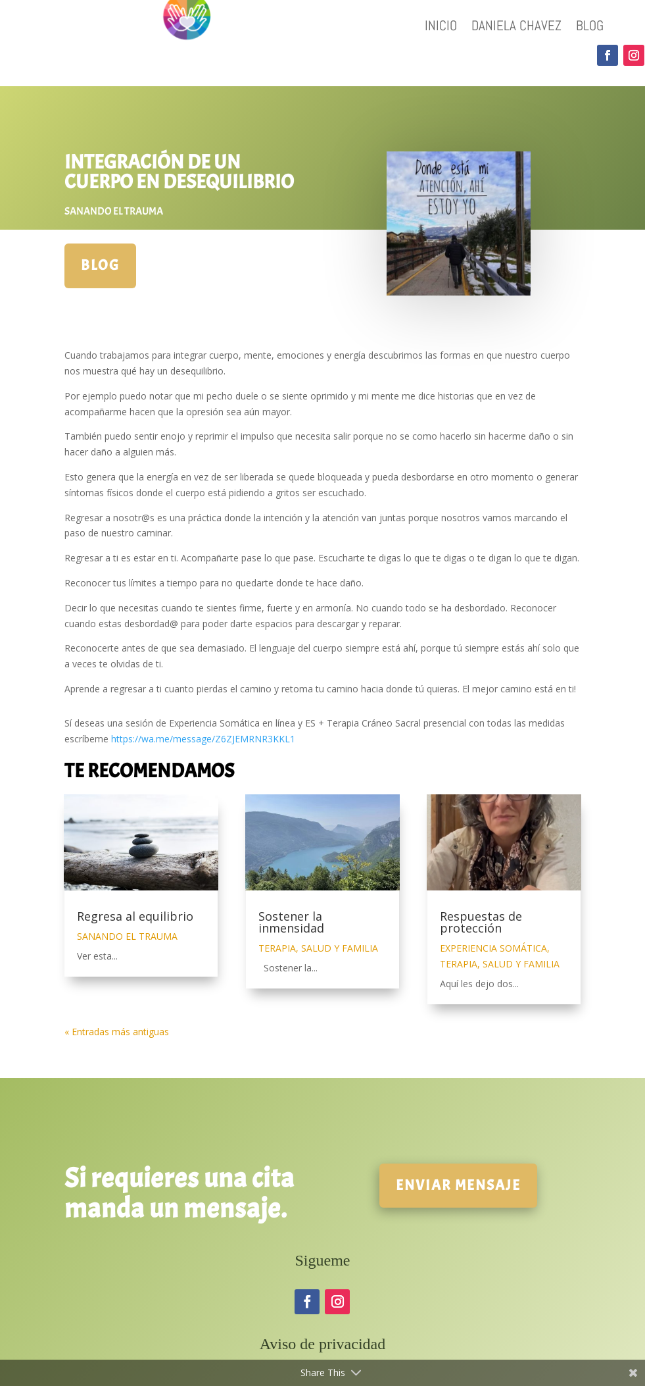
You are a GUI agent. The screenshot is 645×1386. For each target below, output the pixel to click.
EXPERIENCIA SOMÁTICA (493, 948)
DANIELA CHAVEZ (516, 27)
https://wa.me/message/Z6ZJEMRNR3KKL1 (203, 738)
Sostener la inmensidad (291, 922)
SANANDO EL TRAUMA (113, 211)
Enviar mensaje (458, 1185)
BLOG (590, 27)
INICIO (441, 27)
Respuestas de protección (481, 922)
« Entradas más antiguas (116, 1031)
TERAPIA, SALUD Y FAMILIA (318, 948)
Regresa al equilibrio (135, 916)
